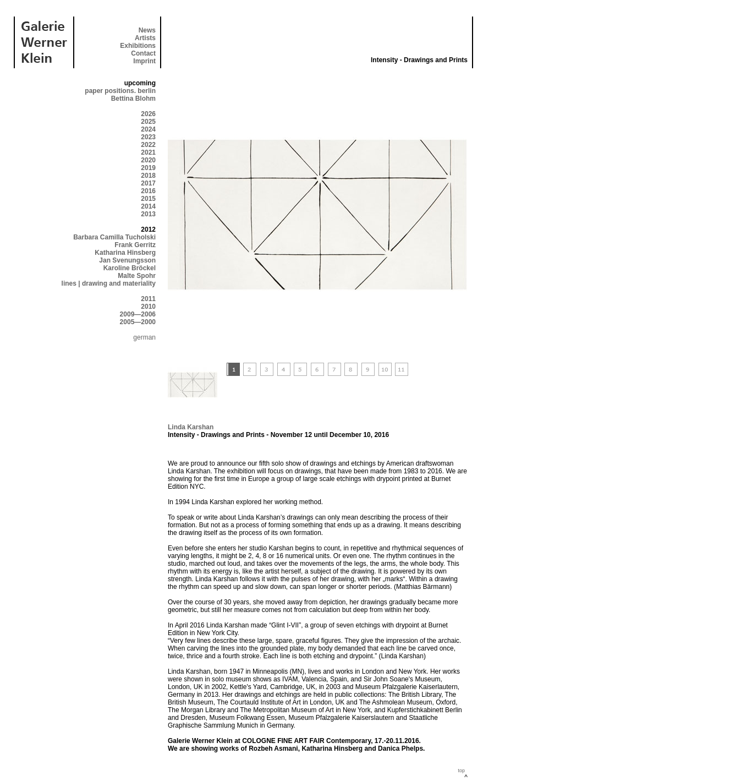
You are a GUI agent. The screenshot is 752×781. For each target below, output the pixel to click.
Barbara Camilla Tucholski (114, 237)
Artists (145, 38)
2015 (148, 199)
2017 (148, 183)
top (461, 770)
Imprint (144, 61)
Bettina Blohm (133, 98)
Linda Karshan (190, 427)
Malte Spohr (137, 276)
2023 (148, 137)
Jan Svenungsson (127, 260)
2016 (148, 191)
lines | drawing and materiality (109, 283)
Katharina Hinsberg (125, 252)
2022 (148, 145)
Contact (143, 53)
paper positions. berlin (120, 91)
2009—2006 (138, 314)
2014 (148, 206)
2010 (148, 306)
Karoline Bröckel (129, 268)
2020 (148, 160)
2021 (148, 152)
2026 (148, 114)
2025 (148, 121)
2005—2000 (138, 322)
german (144, 337)
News (147, 30)
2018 (148, 175)
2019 (148, 168)
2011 (148, 299)
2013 (148, 214)
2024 (148, 129)
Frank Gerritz (135, 245)
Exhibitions (138, 46)
